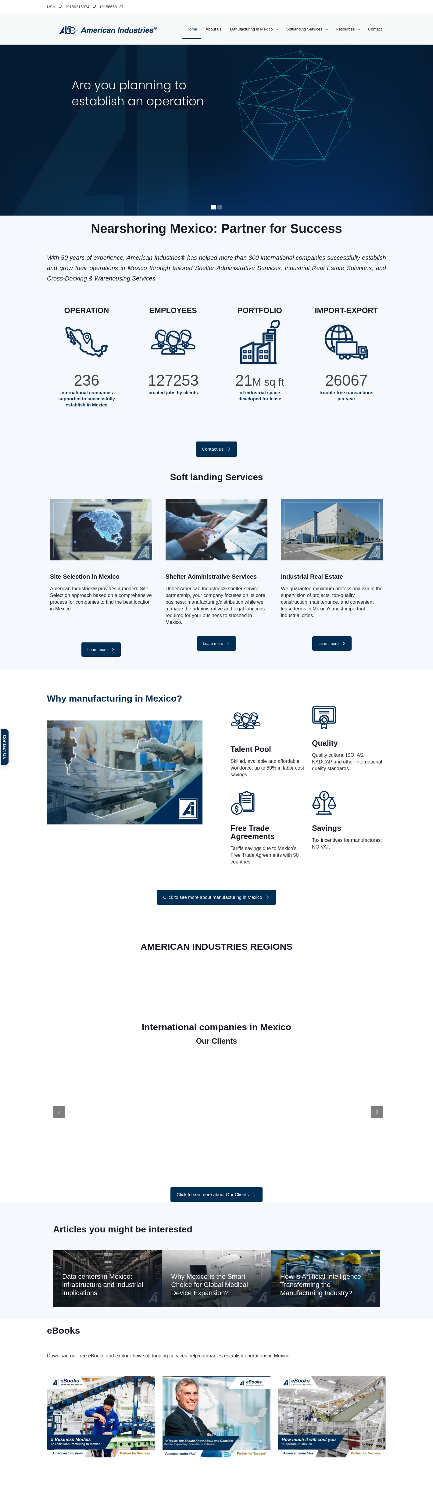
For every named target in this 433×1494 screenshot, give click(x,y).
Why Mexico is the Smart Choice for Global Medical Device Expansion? (209, 1285)
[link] (101, 1416)
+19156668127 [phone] (110, 7)
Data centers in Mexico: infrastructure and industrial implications (102, 1285)
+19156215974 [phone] (76, 7)
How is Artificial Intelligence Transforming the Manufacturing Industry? (320, 1285)
